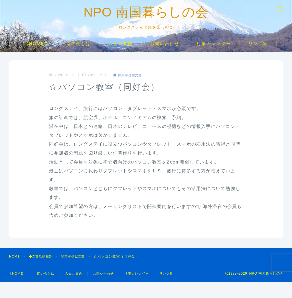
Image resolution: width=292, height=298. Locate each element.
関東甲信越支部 (129, 86)
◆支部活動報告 (43, 268)
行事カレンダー (214, 54)
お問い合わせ (164, 54)
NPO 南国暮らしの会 (146, 17)
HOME (15, 268)
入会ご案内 (120, 54)
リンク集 (258, 54)
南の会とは (78, 54)
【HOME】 (36, 54)
